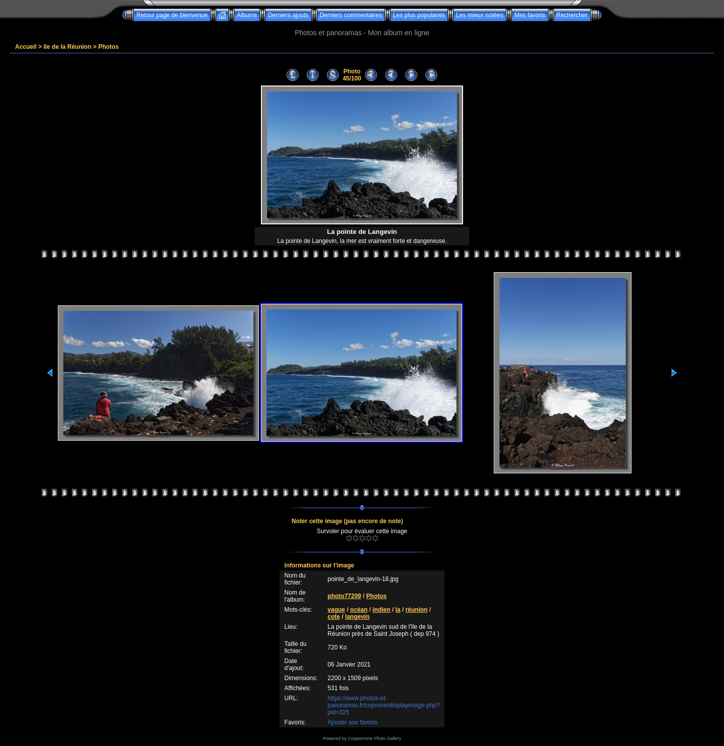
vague (336, 609)
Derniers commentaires (351, 15)
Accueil (26, 46)
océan (359, 609)
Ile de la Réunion (67, 46)
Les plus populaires (419, 15)
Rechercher (572, 15)
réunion (416, 609)
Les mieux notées (479, 15)
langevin (357, 616)
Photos (108, 46)
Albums (247, 15)
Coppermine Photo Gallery (374, 738)
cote (334, 616)
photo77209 (344, 596)
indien (381, 609)
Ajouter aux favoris (353, 722)
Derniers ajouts (288, 15)
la (397, 609)
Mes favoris (529, 15)
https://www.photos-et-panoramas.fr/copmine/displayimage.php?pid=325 (384, 705)
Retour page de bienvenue (171, 15)
